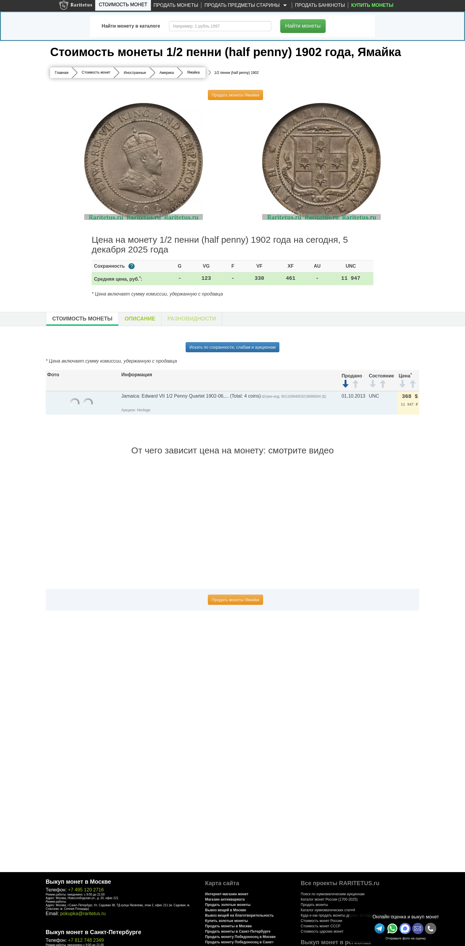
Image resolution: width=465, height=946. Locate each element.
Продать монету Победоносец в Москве (240, 937)
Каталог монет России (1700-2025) (329, 899)
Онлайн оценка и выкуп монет (405, 916)
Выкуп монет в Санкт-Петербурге (93, 932)
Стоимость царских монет (322, 931)
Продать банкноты (320, 5)
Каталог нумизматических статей (328, 910)
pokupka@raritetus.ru (83, 913)
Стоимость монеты (82, 319)
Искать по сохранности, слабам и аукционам (232, 347)
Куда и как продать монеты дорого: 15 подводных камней (348, 915)
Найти (303, 26)
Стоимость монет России (321, 921)
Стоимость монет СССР (320, 926)
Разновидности (192, 319)
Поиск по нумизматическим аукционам (332, 894)
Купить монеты (372, 5)
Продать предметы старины (246, 5)
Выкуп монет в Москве (78, 881)
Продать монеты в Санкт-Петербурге (237, 931)
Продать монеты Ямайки (235, 95)
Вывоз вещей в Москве (225, 910)
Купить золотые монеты (226, 921)
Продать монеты (176, 5)
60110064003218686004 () (303, 396)
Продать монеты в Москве (228, 926)
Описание (140, 319)
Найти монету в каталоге (131, 25)
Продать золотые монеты (228, 905)
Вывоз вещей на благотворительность (239, 915)
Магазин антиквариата (225, 899)
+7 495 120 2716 (86, 889)
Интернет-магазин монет (227, 894)
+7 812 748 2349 (86, 940)
